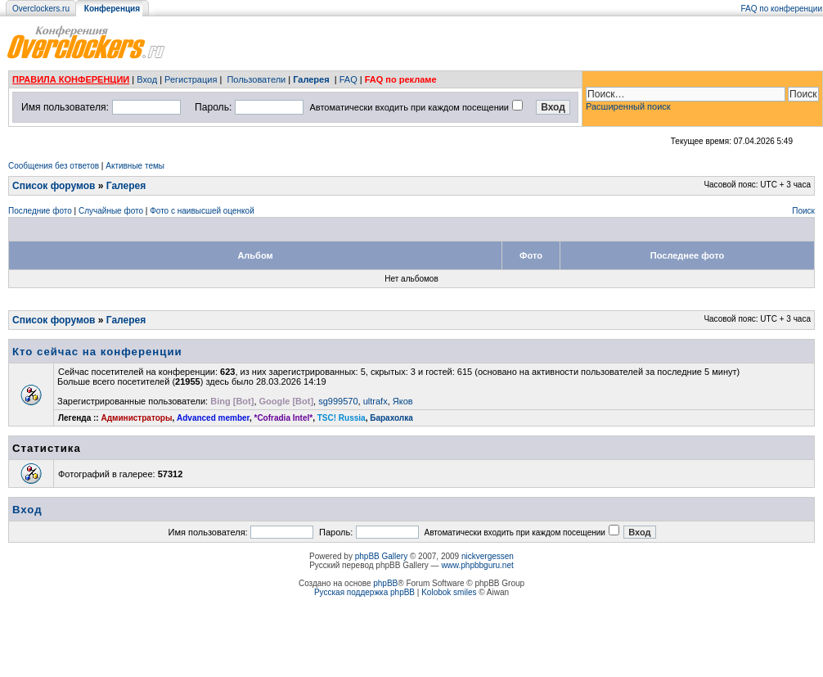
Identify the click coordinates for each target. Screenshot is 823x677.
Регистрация (190, 79)
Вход (147, 79)
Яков (403, 401)
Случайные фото (111, 210)
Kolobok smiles (448, 592)
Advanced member (213, 417)
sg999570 (338, 401)
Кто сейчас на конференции (97, 351)
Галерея (311, 79)
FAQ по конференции (781, 8)
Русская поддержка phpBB (364, 592)
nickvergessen (487, 556)
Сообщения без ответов (53, 165)
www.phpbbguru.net (477, 565)
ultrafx (375, 401)
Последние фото (40, 210)
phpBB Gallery (381, 556)
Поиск (803, 210)
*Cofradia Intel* (283, 417)
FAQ (349, 79)
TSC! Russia (341, 417)
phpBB (385, 583)
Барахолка (391, 417)
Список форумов (53, 186)
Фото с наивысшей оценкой (202, 210)
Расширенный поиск (628, 106)
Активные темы (135, 165)
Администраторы (136, 417)
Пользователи (256, 79)
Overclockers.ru (41, 8)
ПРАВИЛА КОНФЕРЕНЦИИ (70, 79)
